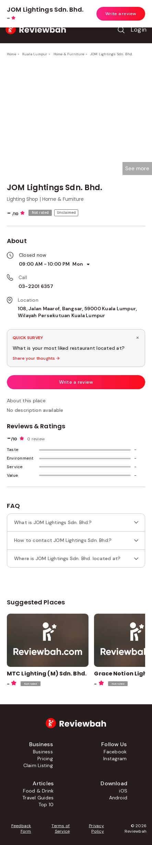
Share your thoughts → (36, 358)
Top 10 (46, 804)
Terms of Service (60, 828)
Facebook (115, 752)
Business (43, 752)
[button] (137, 168)
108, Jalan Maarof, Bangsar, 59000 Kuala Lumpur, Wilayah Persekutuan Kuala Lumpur (77, 312)
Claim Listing (38, 765)
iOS (123, 791)
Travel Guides (38, 798)
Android (118, 798)
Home (11, 54)
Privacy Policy (96, 828)
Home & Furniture (69, 54)
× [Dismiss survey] (137, 337)
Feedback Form (21, 828)
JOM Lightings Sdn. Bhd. (111, 54)
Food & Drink (38, 791)
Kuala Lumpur (34, 54)
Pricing (45, 758)
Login (139, 29)
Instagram (115, 758)
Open (133, 8)
